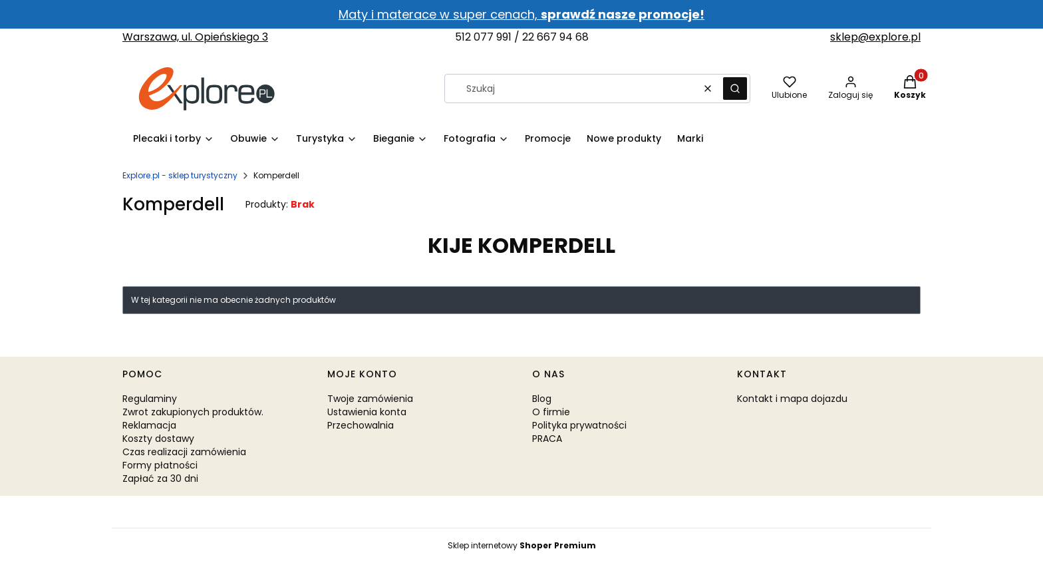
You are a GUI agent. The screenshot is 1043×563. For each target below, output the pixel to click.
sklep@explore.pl (875, 37)
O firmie (551, 412)
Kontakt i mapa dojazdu (792, 398)
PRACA (547, 438)
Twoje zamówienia (370, 398)
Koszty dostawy (158, 438)
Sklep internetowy (522, 545)
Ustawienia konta (366, 412)
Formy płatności (160, 465)
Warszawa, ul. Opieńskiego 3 (195, 37)
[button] (735, 88)
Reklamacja (149, 425)
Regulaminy (149, 398)
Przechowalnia (360, 425)
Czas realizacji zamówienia (184, 452)
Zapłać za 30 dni (160, 478)
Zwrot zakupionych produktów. (192, 412)
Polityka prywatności (579, 425)
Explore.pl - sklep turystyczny (179, 175)
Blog (541, 398)
